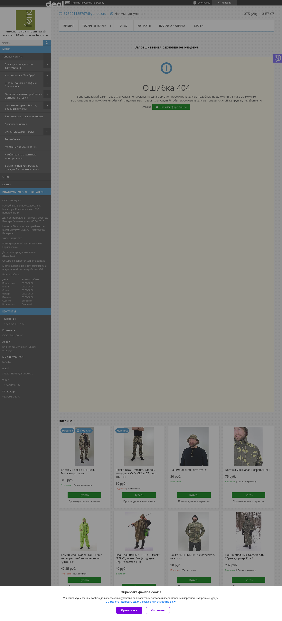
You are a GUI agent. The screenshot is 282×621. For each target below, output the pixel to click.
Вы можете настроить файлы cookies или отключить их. (140, 601)
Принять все (129, 610)
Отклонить (158, 610)
